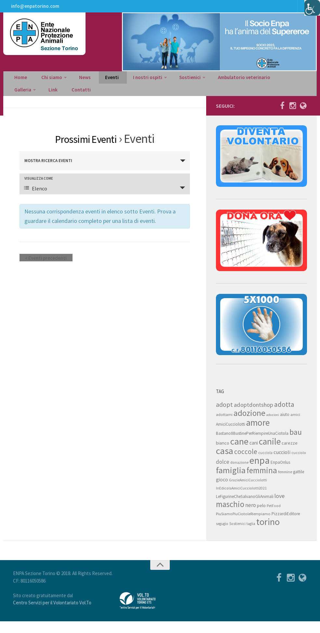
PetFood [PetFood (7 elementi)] (274, 517)
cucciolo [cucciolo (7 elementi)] (298, 464)
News (77, 83)
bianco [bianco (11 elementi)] (222, 454)
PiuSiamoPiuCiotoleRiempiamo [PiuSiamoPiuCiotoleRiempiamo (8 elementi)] (243, 525)
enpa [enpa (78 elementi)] (259, 472)
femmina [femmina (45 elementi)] (262, 482)
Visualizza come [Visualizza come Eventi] (38, 190)
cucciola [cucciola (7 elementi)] (265, 464)
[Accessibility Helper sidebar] (312, 8)
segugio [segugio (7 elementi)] (222, 535)
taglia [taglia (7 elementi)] (251, 535)
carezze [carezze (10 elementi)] (290, 455)
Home (19, 83)
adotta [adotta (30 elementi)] (284, 415)
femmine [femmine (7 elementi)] (285, 483)
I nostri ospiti (130, 83)
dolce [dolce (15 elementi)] (222, 473)
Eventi (99, 83)
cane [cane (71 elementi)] (239, 453)
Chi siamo (46, 83)
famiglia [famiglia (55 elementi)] (231, 481)
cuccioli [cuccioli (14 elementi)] (281, 464)
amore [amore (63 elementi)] (258, 434)
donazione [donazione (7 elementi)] (239, 474)
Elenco (35, 200)
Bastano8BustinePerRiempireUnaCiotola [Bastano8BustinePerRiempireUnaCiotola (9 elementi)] (252, 445)
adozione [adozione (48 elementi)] (249, 425)
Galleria (267, 83)
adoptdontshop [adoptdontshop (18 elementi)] (253, 416)
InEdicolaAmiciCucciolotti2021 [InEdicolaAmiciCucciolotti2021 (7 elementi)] (241, 500)
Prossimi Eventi (85, 150)
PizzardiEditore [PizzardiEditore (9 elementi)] (286, 525)
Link (294, 83)
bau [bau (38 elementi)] (295, 444)
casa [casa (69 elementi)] (224, 462)
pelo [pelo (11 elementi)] (261, 517)
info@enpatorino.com (34, 8)
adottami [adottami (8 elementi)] (224, 426)
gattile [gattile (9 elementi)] (298, 483)
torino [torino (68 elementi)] (268, 533)
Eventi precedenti (40, 269)
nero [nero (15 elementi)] (250, 516)
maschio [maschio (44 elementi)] (230, 516)
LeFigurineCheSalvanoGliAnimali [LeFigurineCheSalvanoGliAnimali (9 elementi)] (244, 508)
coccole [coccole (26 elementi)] (245, 463)
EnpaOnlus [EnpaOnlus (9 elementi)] (280, 474)
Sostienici (170, 83)
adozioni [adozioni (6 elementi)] (272, 426)
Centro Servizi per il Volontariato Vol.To (52, 614)
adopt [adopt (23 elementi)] (224, 416)
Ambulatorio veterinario (222, 83)
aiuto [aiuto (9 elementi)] (284, 426)
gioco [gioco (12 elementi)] (222, 491)
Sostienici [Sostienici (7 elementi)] (237, 535)
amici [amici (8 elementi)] (295, 426)
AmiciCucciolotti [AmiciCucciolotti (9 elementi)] (230, 436)
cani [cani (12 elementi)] (253, 454)
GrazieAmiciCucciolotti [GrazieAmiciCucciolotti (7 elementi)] (248, 491)
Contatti (22, 99)
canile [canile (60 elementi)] (270, 453)
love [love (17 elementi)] (279, 507)
